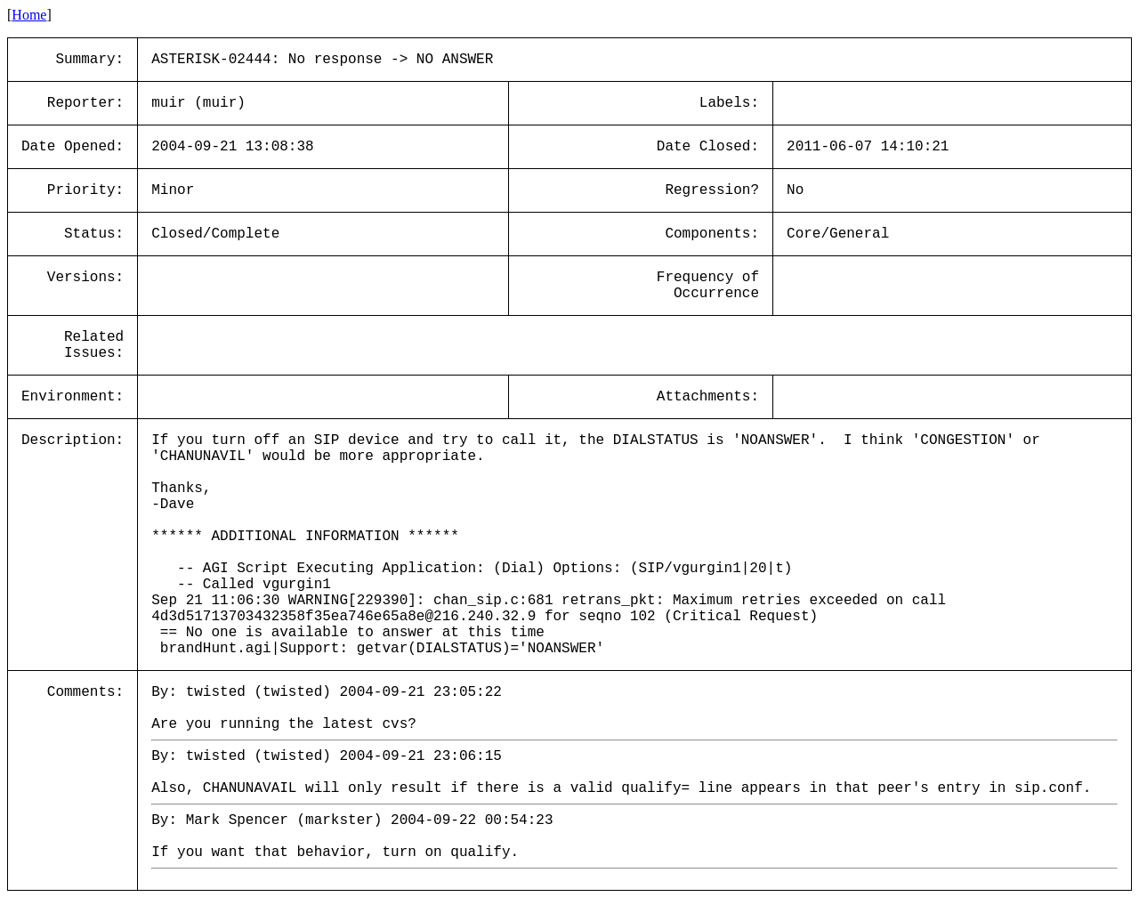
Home (29, 14)
